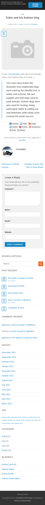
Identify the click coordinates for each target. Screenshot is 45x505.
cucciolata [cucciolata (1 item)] (28, 420)
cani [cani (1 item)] (14, 420)
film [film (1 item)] (40, 420)
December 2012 (8, 371)
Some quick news (15, 293)
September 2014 (9, 357)
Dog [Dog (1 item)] (32, 420)
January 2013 (7, 366)
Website (8, 232)
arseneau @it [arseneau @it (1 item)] (5, 417)
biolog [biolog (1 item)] (19, 417)
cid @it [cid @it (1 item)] (22, 420)
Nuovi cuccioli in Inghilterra (19, 300)
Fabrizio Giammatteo (11, 478)
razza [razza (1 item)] (21, 423)
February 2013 (8, 362)
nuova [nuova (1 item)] (12, 423)
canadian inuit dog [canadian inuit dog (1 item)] (7, 420)
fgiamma (34, 24)
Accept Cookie (35, 5)
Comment (9, 189)
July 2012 (6, 385)
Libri (3, 441)
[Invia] (40, 263)
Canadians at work (16, 308)
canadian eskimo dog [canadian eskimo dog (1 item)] (34, 417)
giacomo (5, 338)
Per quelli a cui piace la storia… (21, 278)
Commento (12, 280)
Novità (4, 450)
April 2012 (6, 399)
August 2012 (7, 380)
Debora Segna (8, 469)
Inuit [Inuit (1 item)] (3, 423)
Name (8, 210)
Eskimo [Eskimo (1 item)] (36, 420)
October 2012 (7, 376)
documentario (14, 74)
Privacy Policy (22, 494)
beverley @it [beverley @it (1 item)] (13, 417)
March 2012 (7, 404)
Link (22, 14)
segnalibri (22, 140)
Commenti (11, 302)
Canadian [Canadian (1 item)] (24, 417)
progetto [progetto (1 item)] (16, 423)
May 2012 (6, 394)
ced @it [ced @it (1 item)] (18, 420)
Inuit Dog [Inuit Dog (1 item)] (7, 423)
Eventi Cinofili (7, 474)
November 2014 (8, 352)
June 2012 (6, 390)
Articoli (5, 436)
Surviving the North (16, 286)
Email (8, 221)
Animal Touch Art (9, 464)
